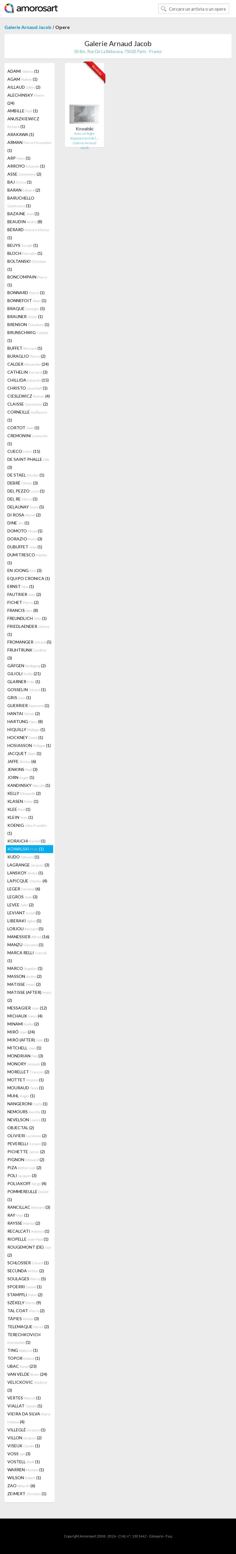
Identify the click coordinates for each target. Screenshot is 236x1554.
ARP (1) (18, 158)
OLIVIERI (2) (27, 1135)
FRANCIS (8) (22, 610)
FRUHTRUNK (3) (27, 653)
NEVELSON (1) (26, 1119)
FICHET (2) (23, 602)
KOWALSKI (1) (25, 848)
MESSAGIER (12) (27, 1007)
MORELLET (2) (28, 1071)
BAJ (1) (19, 181)
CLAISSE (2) (27, 403)
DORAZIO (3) (24, 538)
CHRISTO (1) (27, 387)
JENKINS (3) (22, 769)
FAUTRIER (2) (24, 594)
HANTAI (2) (23, 713)
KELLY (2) (24, 793)
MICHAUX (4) (25, 1015)
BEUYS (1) (22, 245)
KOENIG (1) (27, 829)
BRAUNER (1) (25, 316)
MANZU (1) (25, 944)
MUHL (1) (21, 1095)
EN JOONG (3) (24, 570)
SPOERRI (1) (24, 1286)
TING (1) (22, 1350)
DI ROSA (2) (24, 514)
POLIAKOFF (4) (26, 1183)
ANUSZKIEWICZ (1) (23, 122)
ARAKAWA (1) (20, 134)
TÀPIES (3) (23, 1318)
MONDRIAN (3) (25, 1055)
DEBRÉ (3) (22, 482)
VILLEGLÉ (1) (26, 1429)
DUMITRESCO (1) (27, 558)
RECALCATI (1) (28, 1231)
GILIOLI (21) (24, 673)
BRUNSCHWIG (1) (27, 336)
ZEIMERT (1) (26, 1493)
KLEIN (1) (20, 817)
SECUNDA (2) (25, 1270)
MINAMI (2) (23, 1023)
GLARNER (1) (23, 681)
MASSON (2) (24, 976)
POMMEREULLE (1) (27, 1195)
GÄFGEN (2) (26, 665)
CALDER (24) (28, 364)
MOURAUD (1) (25, 1087)
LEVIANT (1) (23, 912)
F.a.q (169, 1536)
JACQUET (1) (24, 753)
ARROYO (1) (26, 165)
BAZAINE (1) (23, 213)
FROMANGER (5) (29, 641)
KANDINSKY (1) (28, 785)
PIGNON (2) (25, 1159)
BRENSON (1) (28, 324)
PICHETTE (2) (26, 1151)
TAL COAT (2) (26, 1310)
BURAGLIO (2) (26, 356)
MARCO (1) (25, 968)
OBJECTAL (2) (20, 1127)
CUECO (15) (23, 451)
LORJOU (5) (25, 928)
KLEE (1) (18, 809)
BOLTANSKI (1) (26, 265)
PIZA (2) (24, 1167)
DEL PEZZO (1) (26, 490)
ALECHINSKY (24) (25, 99)
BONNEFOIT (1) (26, 300)
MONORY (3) (26, 1063)
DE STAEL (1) (25, 474)
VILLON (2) (24, 1437)
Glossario (156, 1536)
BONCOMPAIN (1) (27, 280)
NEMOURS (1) (26, 1111)
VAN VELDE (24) (27, 1374)
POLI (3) (22, 1175)
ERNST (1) (20, 586)
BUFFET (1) (24, 348)
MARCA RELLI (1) (27, 956)
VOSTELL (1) (23, 1461)
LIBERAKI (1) (24, 920)
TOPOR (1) (23, 1358)
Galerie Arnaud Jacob (27, 27)
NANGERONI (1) (27, 1103)
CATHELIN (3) (27, 372)
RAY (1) (18, 1215)
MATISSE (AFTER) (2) (29, 996)
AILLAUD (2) (23, 87)
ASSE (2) (24, 173)
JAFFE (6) (21, 761)
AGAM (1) (22, 79)
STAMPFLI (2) (25, 1294)
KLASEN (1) (22, 801)
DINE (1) (18, 522)
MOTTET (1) (25, 1079)
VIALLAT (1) (24, 1405)
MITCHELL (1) (24, 1047)
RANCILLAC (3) (28, 1207)
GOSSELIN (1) (26, 689)
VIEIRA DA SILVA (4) (28, 1417)
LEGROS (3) (22, 896)
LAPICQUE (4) (27, 880)
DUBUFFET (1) (24, 546)
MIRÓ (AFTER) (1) (28, 1039)
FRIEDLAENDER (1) (28, 630)
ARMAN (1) (29, 146)
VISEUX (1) (23, 1445)
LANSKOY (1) (25, 872)
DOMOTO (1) (25, 530)
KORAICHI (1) (26, 840)
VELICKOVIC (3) (27, 1386)
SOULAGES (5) (26, 1278)
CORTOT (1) (23, 427)
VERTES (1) (24, 1397)
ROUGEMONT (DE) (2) (29, 1251)
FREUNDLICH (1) (27, 618)
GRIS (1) (19, 697)
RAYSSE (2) (23, 1223)
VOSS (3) (18, 1453)
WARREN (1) (25, 1469)
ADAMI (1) (23, 71)
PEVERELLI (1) (26, 1143)
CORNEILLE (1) (27, 415)
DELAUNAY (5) (25, 506)
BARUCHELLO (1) (20, 201)
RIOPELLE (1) (27, 1239)
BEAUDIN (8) (24, 221)
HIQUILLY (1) (26, 729)
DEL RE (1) (22, 498)
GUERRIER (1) (28, 705)
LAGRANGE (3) (28, 864)
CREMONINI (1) (27, 439)
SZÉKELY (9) (24, 1302)
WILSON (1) (24, 1477)
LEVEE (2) (20, 904)
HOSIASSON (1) (29, 745)
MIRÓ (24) (21, 1031)
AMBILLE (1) (22, 110)
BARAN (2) (23, 189)
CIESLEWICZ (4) (28, 395)
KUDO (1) (23, 856)
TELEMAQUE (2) (28, 1326)
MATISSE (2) (24, 984)
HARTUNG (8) (25, 721)
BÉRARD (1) (28, 233)
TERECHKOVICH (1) (23, 1338)
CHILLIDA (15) (28, 380)
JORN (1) (20, 777)
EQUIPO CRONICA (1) (28, 578)
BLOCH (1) (24, 253)
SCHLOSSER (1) (28, 1262)
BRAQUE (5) (26, 308)
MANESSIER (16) (28, 936)
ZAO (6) (21, 1485)
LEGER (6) (23, 888)
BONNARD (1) (26, 292)
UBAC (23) (22, 1366)
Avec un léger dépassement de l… (84, 135)
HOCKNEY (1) (25, 737)
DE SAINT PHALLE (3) (28, 463)
